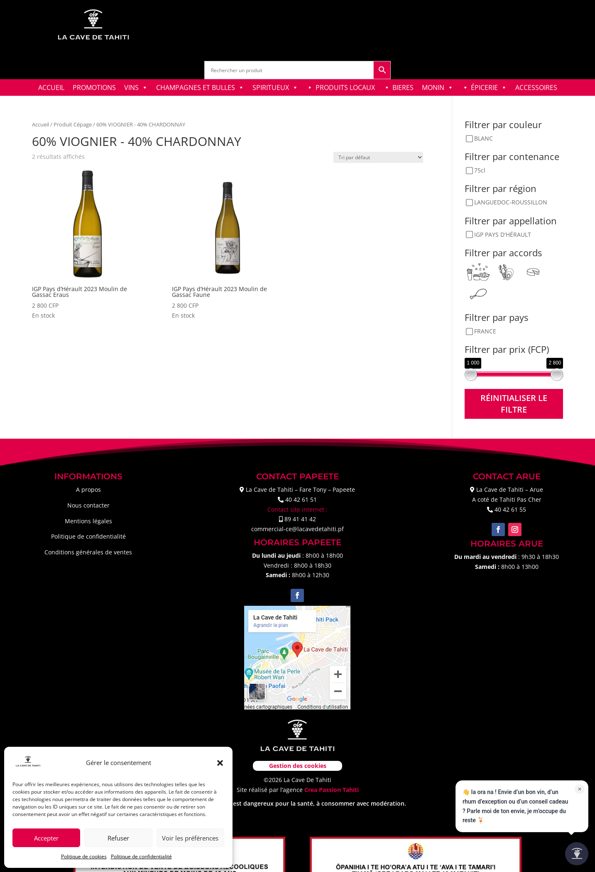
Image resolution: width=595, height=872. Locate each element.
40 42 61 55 (510, 509)
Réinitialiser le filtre (513, 403)
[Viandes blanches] (478, 293)
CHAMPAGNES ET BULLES (200, 87)
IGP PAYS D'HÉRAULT (502, 234)
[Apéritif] (478, 271)
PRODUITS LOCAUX (345, 87)
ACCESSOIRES (536, 87)
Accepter (46, 838)
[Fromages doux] (533, 271)
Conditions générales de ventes (88, 552)
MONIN (437, 87)
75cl (479, 171)
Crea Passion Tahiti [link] (331, 790)
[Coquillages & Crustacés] (505, 271)
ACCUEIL (51, 87)
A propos (88, 489)
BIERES (403, 87)
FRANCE (485, 331)
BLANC (483, 139)
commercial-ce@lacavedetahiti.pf (297, 529)
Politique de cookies (84, 856)
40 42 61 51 (301, 499)
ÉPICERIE (489, 87)
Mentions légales (88, 521)
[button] (220, 763)
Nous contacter (88, 505)
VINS (136, 87)
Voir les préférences (190, 838)
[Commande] (378, 157)
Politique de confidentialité (141, 856)
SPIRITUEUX (275, 87)
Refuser (118, 838)
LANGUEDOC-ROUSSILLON (510, 202)
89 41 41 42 (300, 519)
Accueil (40, 124)
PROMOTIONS (94, 87)
